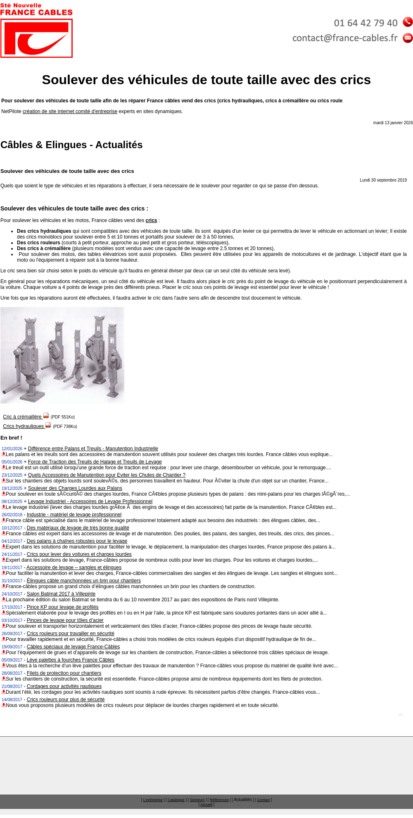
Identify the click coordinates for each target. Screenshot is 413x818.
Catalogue (176, 800)
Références (219, 800)
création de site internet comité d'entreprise (70, 111)
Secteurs (197, 800)
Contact (263, 800)
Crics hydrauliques (27, 426)
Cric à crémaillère (26, 417)
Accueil (206, 804)
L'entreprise (153, 800)
